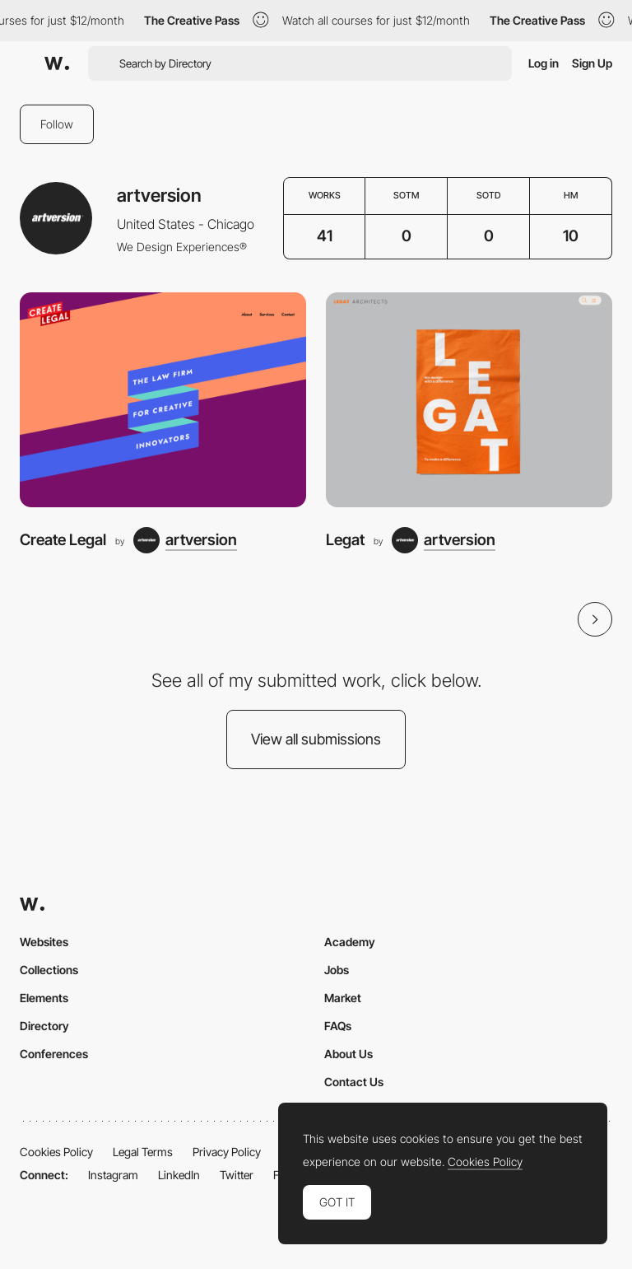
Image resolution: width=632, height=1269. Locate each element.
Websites (44, 942)
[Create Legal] (163, 399)
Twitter (236, 1175)
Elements (44, 998)
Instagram (113, 1175)
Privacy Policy (227, 1152)
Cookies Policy (56, 1152)
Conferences (54, 1054)
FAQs (337, 1026)
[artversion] (185, 540)
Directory (44, 1026)
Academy (349, 942)
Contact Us (353, 1082)
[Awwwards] (56, 63)
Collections (49, 970)
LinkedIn (179, 1175)
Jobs (336, 970)
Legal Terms (143, 1152)
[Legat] (469, 399)
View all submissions (316, 739)
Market (342, 998)
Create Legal (63, 539)
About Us (348, 1054)
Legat (345, 539)
